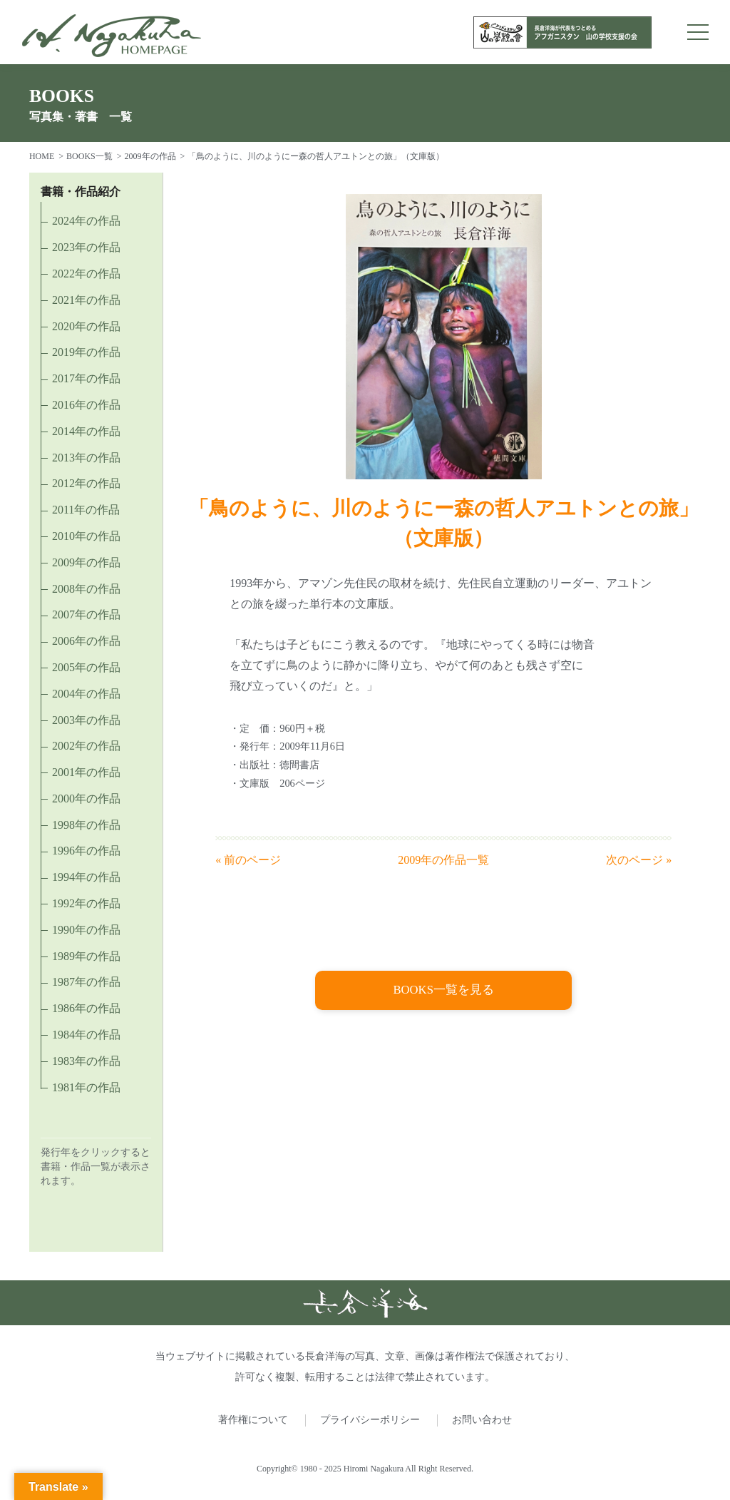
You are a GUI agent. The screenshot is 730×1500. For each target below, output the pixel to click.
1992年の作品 (86, 903)
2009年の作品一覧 (443, 860)
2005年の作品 (86, 667)
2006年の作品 (86, 641)
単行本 (326, 604)
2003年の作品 (86, 720)
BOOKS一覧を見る (444, 991)
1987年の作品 (86, 982)
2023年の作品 (86, 247)
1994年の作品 (86, 877)
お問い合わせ (482, 1419)
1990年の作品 (86, 930)
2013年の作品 (86, 457)
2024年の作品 (86, 221)
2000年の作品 (86, 798)
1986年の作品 (86, 1008)
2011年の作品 (86, 510)
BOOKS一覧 (89, 156)
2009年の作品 (150, 156)
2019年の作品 (86, 352)
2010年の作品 (86, 536)
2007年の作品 (86, 614)
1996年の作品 (86, 851)
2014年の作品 (86, 431)
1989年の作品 (86, 956)
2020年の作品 (86, 326)
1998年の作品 (86, 825)
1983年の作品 (86, 1061)
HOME (41, 156)
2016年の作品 (86, 405)
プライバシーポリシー (370, 1419)
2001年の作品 (86, 772)
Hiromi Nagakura (373, 1469)
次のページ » (639, 860)
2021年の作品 (86, 300)
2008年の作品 (86, 589)
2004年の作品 (86, 694)
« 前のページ (248, 860)
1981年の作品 (86, 1087)
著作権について (253, 1419)
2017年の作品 (86, 378)
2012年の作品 (86, 483)
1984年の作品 (86, 1035)
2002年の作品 (86, 746)
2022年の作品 (86, 273)
